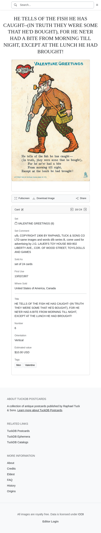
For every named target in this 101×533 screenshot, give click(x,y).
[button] (96, 5)
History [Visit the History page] (11, 485)
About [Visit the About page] (10, 462)
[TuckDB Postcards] (5, 5)
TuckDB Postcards (18, 430)
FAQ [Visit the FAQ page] (10, 479)
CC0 (81, 514)
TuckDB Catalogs (17, 442)
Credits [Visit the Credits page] (11, 468)
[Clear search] (91, 5)
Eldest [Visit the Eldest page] (11, 474)
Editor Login (50, 521)
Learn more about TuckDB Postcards (39, 410)
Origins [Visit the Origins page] (11, 491)
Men (18, 365)
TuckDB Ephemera (18, 436)
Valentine (30, 365)
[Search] (15, 5)
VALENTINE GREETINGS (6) (34, 223)
